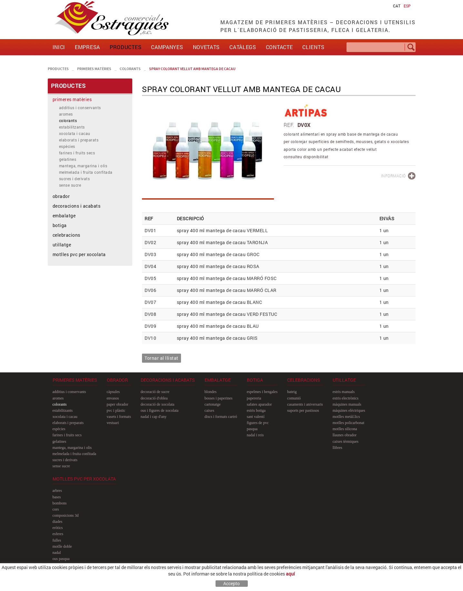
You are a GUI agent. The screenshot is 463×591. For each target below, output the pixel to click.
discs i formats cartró (221, 416)
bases (57, 497)
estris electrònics (345, 398)
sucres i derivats (74, 178)
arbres (57, 490)
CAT (396, 5)
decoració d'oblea (154, 398)
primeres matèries (94, 68)
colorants (130, 68)
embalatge (64, 216)
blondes (210, 391)
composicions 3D (66, 515)
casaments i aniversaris (305, 404)
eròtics (58, 527)
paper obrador (117, 404)
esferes (58, 534)
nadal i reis (255, 435)
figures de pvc (258, 422)
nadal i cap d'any (153, 416)
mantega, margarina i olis (83, 165)
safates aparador (259, 404)
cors (56, 509)
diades (58, 521)
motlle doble (62, 546)
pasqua (252, 429)
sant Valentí (256, 416)
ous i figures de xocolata (159, 410)
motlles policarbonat (348, 422)
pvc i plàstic (116, 410)
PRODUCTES (58, 68)
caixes (209, 410)
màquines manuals (347, 404)
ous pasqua (61, 558)
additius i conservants (80, 107)
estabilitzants (72, 127)
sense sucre (70, 185)
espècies (67, 146)
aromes (66, 114)
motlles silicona (345, 429)
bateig (292, 391)
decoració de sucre (155, 391)
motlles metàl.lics (346, 416)
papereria (254, 398)
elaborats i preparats (79, 139)
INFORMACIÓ (393, 175)
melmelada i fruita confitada (86, 172)
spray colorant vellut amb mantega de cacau (192, 68)
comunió (294, 398)
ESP (407, 5)
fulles (57, 540)
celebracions (66, 235)
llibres (337, 447)
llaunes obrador (345, 435)
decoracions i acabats (77, 206)
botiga (60, 225)
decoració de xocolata (158, 404)
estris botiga (256, 410)
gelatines (67, 159)
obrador (61, 196)
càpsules (113, 391)
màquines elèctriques (349, 410)
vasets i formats (119, 416)
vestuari (113, 422)
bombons (60, 503)
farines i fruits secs (77, 152)
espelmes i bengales (262, 391)
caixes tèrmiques (345, 441)
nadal (57, 552)
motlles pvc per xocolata (79, 254)
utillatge (62, 245)
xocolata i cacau (74, 133)
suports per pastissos (303, 410)
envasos (113, 398)
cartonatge (213, 404)
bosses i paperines (219, 398)
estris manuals (344, 391)
